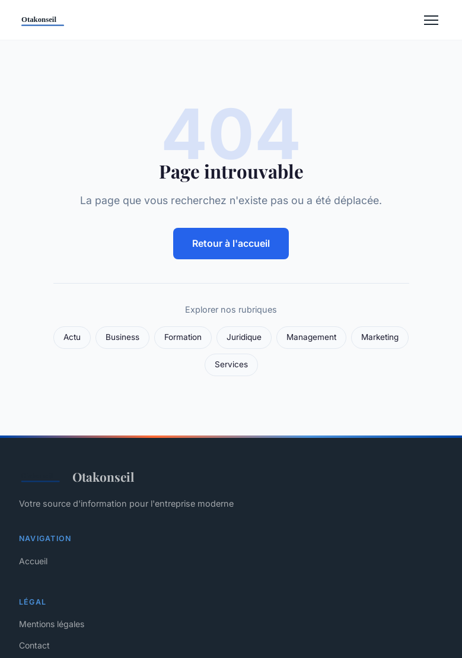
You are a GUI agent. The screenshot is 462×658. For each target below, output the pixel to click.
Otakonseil (76, 476)
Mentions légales (51, 624)
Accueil (33, 561)
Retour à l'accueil (231, 243)
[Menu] (431, 20)
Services (231, 364)
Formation (183, 337)
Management (311, 337)
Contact (34, 645)
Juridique (244, 337)
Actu (72, 337)
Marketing (380, 337)
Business (122, 337)
